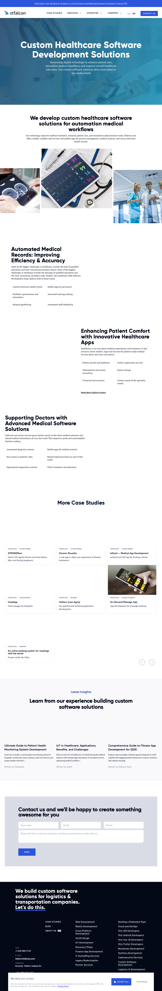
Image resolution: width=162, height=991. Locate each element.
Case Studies (54, 13)
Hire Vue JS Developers (130, 939)
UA (129, 13)
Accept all (121, 982)
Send (27, 852)
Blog (48, 926)
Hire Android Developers (131, 935)
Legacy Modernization (86, 960)
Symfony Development (130, 953)
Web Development (85, 921)
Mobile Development (86, 926)
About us (53, 930)
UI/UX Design (82, 938)
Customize (141, 982)
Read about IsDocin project (93, 392)
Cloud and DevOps (127, 926)
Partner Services (84, 964)
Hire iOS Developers (129, 930)
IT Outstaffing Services (87, 955)
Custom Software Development (127, 963)
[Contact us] (149, 13)
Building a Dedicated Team (132, 921)
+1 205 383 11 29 (23, 951)
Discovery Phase (84, 947)
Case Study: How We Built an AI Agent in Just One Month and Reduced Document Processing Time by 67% (81, 3)
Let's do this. (30, 907)
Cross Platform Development (83, 932)
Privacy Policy (63, 986)
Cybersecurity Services (130, 957)
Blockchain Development (131, 948)
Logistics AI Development (131, 969)
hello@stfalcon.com (25, 958)
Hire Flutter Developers (130, 944)
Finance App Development (89, 951)
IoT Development (84, 942)
